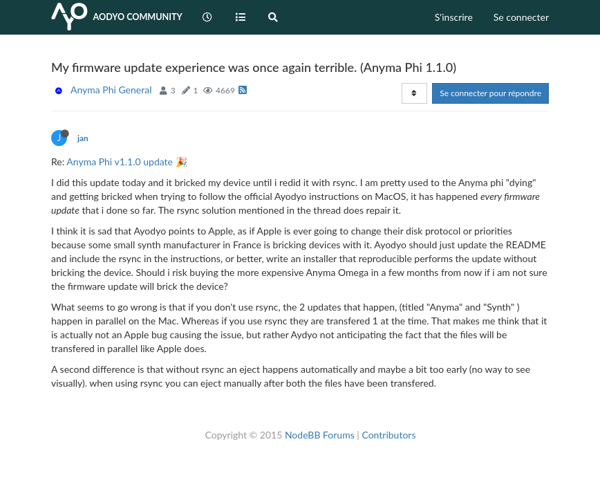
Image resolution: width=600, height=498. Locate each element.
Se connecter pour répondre (490, 93)
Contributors (388, 435)
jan (82, 138)
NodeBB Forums (320, 435)
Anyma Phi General (111, 89)
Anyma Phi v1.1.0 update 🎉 (126, 161)
